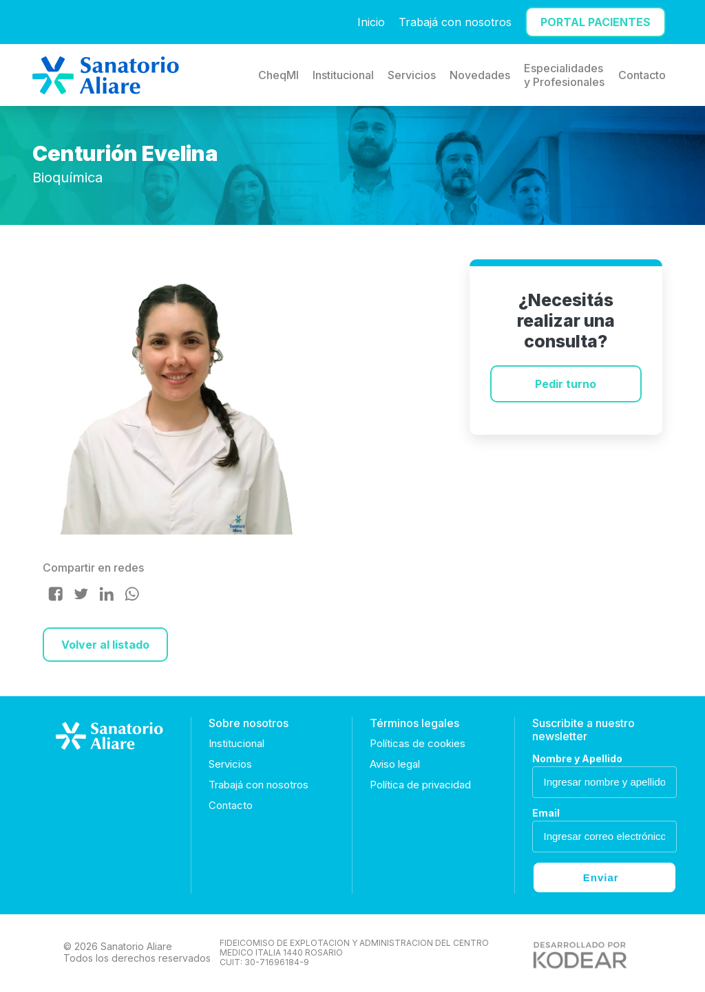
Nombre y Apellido (577, 758)
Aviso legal (395, 763)
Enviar (601, 877)
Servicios (412, 75)
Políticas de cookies (417, 743)
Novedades (480, 75)
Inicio (371, 22)
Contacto (642, 75)
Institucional (343, 75)
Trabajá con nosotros (455, 22)
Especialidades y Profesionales (564, 75)
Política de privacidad (420, 784)
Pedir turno (565, 384)
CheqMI (278, 75)
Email (546, 813)
